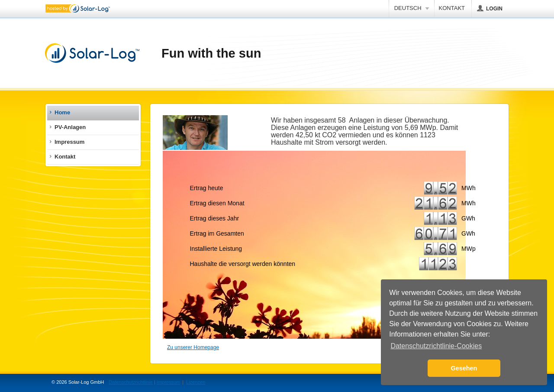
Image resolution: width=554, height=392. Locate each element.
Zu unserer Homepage (193, 347)
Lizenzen (195, 382)
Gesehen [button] (464, 368)
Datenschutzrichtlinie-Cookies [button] (436, 346)
